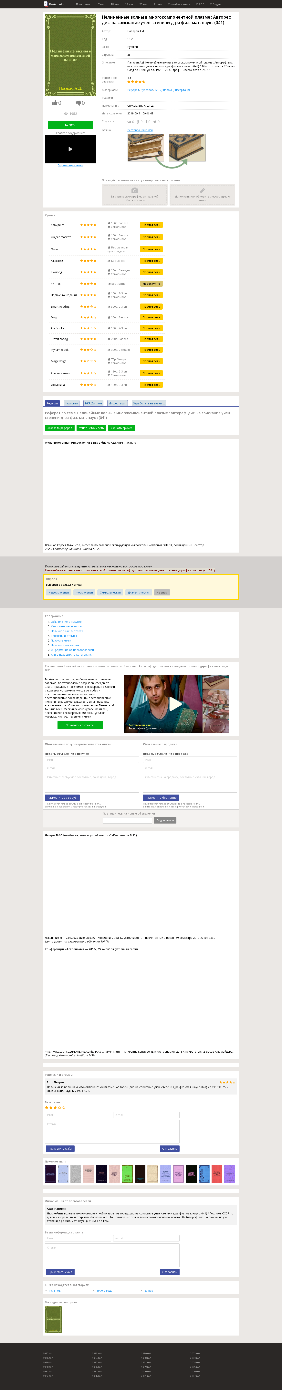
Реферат (133, 90)
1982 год (48, 1376)
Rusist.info (56, 4)
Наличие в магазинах (65, 645)
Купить (70, 125)
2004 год (195, 1362)
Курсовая (147, 90)
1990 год (146, 1358)
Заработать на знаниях (149, 403)
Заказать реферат (59, 428)
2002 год (195, 1353)
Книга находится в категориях (71, 654)
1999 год (146, 1367)
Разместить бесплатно (161, 797)
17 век (100, 4)
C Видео (215, 4)
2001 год (146, 1376)
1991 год (146, 1362)
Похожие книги (61, 640)
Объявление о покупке (66, 621)
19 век (129, 4)
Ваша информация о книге (64, 1232)
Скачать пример (121, 428)
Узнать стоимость (91, 428)
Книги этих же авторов (66, 626)
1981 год (48, 1371)
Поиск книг (83, 4)
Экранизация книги (70, 151)
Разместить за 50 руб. (62, 797)
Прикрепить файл (60, 1148)
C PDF (200, 4)
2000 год (146, 1371)
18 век (115, 4)
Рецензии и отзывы (64, 636)
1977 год (48, 1353)
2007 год (195, 1376)
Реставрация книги (140, 130)
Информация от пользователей (72, 650)
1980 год (48, 1367)
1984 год (97, 1358)
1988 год (97, 1376)
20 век (143, 4)
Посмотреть (151, 225)
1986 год (97, 1367)
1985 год (97, 1362)
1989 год (146, 1353)
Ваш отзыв (53, 1102)
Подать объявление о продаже (165, 754)
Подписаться (165, 820)
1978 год (48, 1358)
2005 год (195, 1367)
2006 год (195, 1371)
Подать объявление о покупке (67, 754)
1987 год (97, 1371)
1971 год (54, 1290)
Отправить (169, 1148)
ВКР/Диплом (163, 90)
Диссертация (182, 90)
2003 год (195, 1358)
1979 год (48, 1362)
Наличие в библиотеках (67, 631)
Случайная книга (179, 4)
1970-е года (104, 1290)
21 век (158, 4)
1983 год (97, 1353)
